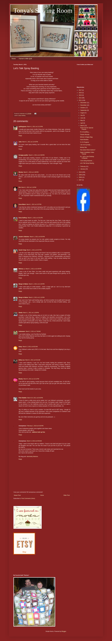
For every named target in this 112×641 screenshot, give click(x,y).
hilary (20, 346)
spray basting (21, 115)
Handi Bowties (84, 139)
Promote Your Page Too (83, 212)
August (82, 113)
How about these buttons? (87, 150)
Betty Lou (22, 360)
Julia (20, 142)
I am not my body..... (86, 144)
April (81, 123)
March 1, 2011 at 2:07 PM (33, 204)
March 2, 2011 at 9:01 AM (32, 360)
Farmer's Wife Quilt (25, 58)
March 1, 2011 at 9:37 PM (34, 250)
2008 (80, 177)
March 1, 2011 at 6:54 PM (37, 236)
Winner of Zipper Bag (86, 137)
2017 (80, 90)
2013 (80, 95)
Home (14, 58)
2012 (80, 98)
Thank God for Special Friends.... (86, 128)
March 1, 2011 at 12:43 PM (30, 142)
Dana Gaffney (23, 218)
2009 (80, 175)
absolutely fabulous (32, 456)
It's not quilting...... (85, 132)
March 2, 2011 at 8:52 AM (30, 346)
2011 (80, 100)
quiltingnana (22, 126)
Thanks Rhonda (84, 134)
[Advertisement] (53, 566)
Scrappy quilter (23, 155)
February (83, 166)
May (81, 120)
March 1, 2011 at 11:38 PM (31, 312)
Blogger (64, 631)
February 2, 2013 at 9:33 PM (35, 426)
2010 (80, 172)
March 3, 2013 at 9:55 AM (34, 441)
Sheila (20, 312)
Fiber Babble (23, 398)
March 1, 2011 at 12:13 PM (35, 126)
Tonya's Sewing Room (42, 10)
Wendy (21, 172)
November (83, 105)
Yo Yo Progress (84, 142)
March (82, 125)
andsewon (22, 331)
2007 (80, 180)
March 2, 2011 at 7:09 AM (33, 331)
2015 (80, 92)
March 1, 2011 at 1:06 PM (31, 172)
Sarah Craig (22, 250)
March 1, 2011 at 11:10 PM (36, 297)
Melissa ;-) (22, 269)
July (81, 115)
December (83, 102)
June (82, 118)
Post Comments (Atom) (28, 498)
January (82, 169)
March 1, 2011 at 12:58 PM (36, 155)
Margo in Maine (23, 284)
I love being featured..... (87, 160)
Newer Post (17, 495)
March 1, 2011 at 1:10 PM (28, 187)
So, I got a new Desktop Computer (87, 157)
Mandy (21, 379)
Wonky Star (83, 147)
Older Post (66, 495)
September (83, 110)
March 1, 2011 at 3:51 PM (35, 218)
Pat (20, 187)
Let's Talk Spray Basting (87, 163)
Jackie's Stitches (24, 236)
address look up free (38, 432)
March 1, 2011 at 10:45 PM (33, 269)
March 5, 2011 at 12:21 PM (31, 379)
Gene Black (22, 204)
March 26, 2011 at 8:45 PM (35, 398)
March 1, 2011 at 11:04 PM (36, 284)
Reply (20, 135)
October (82, 107)
